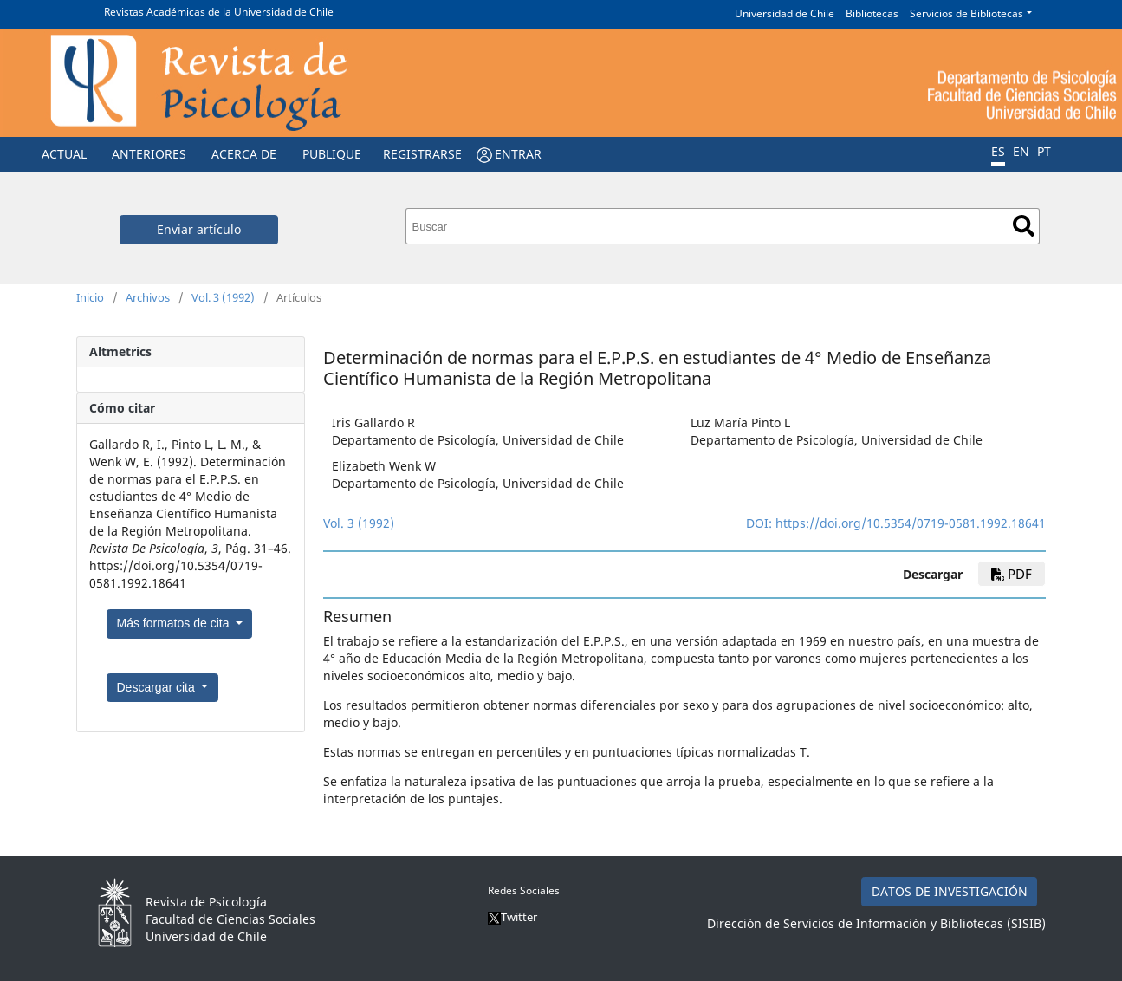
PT (1044, 151)
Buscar (1023, 226)
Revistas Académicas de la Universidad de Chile (219, 11)
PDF (1011, 573)
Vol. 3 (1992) (223, 297)
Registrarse (422, 154)
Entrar (518, 154)
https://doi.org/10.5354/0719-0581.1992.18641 (910, 523)
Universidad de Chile (784, 13)
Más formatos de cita (175, 623)
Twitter (512, 917)
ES (998, 151)
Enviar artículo (199, 229)
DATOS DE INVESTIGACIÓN (950, 891)
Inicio (90, 297)
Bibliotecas (872, 13)
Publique (331, 154)
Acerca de (243, 154)
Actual (64, 154)
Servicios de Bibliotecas (966, 13)
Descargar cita (157, 687)
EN (1021, 151)
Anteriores (149, 154)
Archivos (148, 297)
